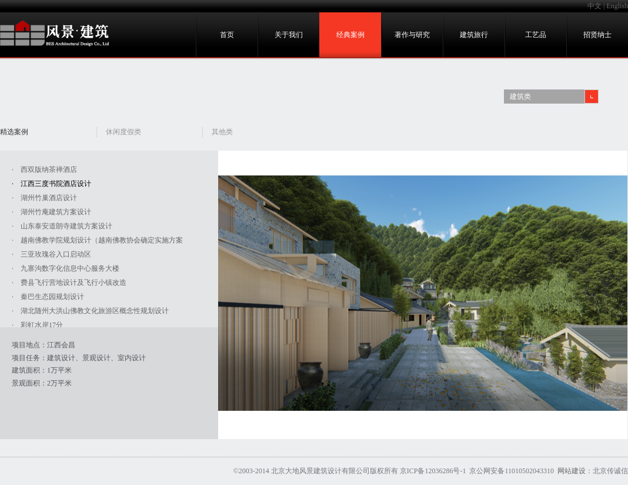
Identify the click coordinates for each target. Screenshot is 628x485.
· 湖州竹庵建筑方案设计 (51, 212)
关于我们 (289, 35)
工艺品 (535, 35)
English (617, 6)
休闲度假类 (123, 132)
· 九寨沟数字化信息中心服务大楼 (65, 268)
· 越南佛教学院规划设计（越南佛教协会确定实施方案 (97, 240)
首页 (227, 35)
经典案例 (350, 35)
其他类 (222, 132)
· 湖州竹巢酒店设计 (44, 198)
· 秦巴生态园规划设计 (48, 297)
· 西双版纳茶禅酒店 (44, 169)
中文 (594, 6)
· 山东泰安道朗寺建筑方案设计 (62, 226)
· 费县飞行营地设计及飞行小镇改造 (69, 282)
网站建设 (571, 471)
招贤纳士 (597, 35)
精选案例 (14, 132)
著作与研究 (412, 35)
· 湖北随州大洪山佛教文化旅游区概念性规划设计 (90, 311)
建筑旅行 (474, 35)
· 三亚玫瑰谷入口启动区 (51, 254)
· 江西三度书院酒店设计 (51, 184)
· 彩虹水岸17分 (37, 325)
